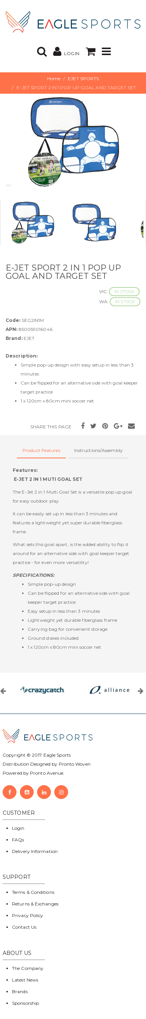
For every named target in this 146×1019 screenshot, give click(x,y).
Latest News (25, 980)
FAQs (18, 839)
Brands (20, 991)
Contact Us (24, 927)
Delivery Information (35, 851)
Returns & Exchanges (35, 904)
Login (18, 828)
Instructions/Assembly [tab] (98, 450)
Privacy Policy (27, 915)
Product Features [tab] (41, 450)
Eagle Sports (56, 755)
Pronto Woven (75, 764)
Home (53, 78)
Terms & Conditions (33, 892)
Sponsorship (25, 1003)
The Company (27, 968)
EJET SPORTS (83, 78)
